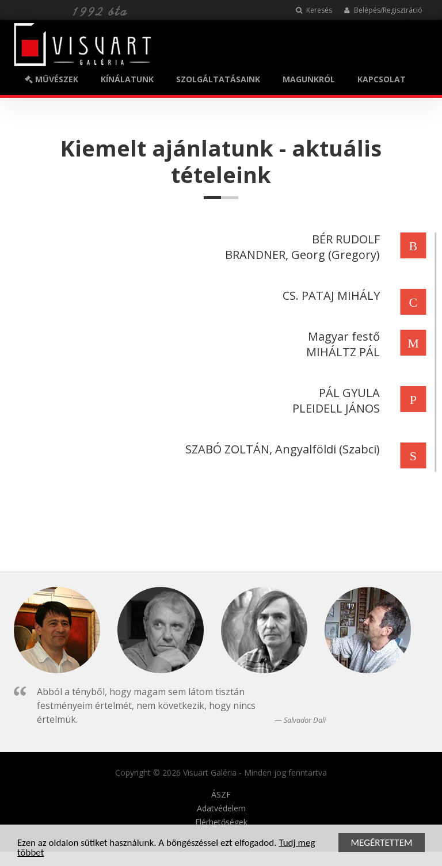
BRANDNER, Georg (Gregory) (300, 254)
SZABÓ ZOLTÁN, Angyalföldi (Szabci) (281, 449)
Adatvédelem (221, 808)
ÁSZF (221, 795)
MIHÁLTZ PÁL (341, 352)
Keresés (314, 10)
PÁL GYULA (347, 392)
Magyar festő (342, 336)
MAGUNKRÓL (309, 79)
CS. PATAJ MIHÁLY (329, 295)
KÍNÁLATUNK (127, 79)
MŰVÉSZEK (51, 79)
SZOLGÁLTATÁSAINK (218, 79)
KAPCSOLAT (381, 79)
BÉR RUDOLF (344, 239)
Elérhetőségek (221, 822)
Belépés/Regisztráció (383, 10)
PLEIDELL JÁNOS (334, 408)
